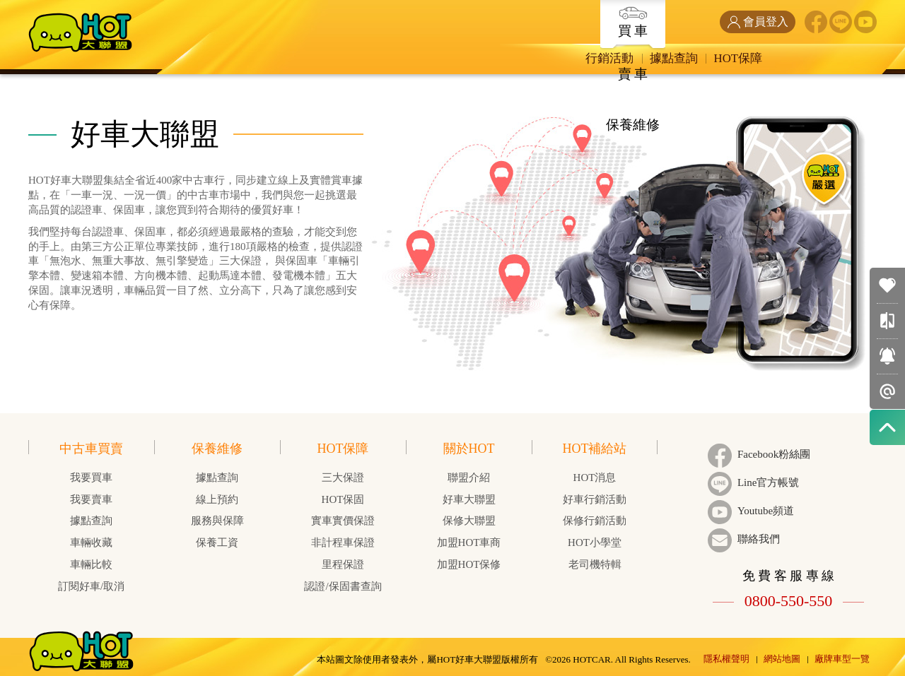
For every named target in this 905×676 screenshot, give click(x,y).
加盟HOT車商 (469, 542)
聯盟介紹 (469, 477)
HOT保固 (343, 499)
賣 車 (580, 15)
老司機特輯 (594, 564)
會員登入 (757, 22)
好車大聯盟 (469, 499)
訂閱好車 (887, 356)
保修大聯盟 (469, 520)
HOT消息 (595, 477)
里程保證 (343, 564)
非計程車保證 (343, 542)
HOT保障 (645, 59)
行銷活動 (507, 59)
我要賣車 (91, 499)
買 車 (506, 21)
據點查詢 (576, 59)
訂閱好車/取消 (91, 586)
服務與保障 (217, 520)
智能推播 (887, 391)
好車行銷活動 (594, 499)
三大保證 (343, 477)
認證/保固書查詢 (342, 586)
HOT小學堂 (594, 542)
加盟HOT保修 (469, 564)
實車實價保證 (343, 520)
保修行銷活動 (594, 520)
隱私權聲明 (726, 653)
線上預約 (217, 499)
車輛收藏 (91, 542)
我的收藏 (887, 285)
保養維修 (654, 15)
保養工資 (217, 542)
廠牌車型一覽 (842, 653)
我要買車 (91, 477)
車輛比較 (887, 320)
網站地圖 (782, 653)
